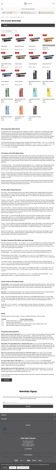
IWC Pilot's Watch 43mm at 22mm (9, 242)
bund (23, 250)
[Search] (1, 9)
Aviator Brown (32, 46)
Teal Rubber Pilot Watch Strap (34, 100)
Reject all (12, 467)
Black (2, 296)
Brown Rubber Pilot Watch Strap (35, 117)
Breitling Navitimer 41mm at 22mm (9, 255)
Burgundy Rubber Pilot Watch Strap (20, 100)
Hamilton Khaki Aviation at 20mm (9, 267)
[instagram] (4, 428)
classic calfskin (33, 143)
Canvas (3, 223)
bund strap (46, 142)
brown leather (9, 304)
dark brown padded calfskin (15, 340)
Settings (5, 467)
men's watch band (16, 305)
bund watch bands (5, 197)
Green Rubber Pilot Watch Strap (7, 100)
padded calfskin (48, 143)
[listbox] (11, 31)
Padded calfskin (5, 215)
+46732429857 (29, 448)
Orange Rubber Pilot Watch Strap (19, 117)
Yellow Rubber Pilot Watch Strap (49, 100)
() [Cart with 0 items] (53, 3)
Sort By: (4, 31)
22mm (6, 147)
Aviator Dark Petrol (47, 64)
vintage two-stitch (41, 143)
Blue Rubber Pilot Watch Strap (6, 117)
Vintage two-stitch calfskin (7, 200)
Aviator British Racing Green (6, 64)
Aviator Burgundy (33, 64)
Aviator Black (4, 46)
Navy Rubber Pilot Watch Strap (48, 82)
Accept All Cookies (23, 467)
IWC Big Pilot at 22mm (6, 250)
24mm (11, 147)
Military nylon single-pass (7, 231)
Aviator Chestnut (19, 81)
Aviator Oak (45, 47)
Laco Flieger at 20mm (6, 261)
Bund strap (3, 192)
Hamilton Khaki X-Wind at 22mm (9, 273)
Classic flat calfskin (6, 207)
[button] (28, 25)
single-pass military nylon (36, 360)
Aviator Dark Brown (19, 46)
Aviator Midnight (5, 81)
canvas (2, 145)
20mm (50, 145)
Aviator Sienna (18, 64)
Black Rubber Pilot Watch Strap (34, 82)
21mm (2, 147)
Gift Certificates (28, 454)
